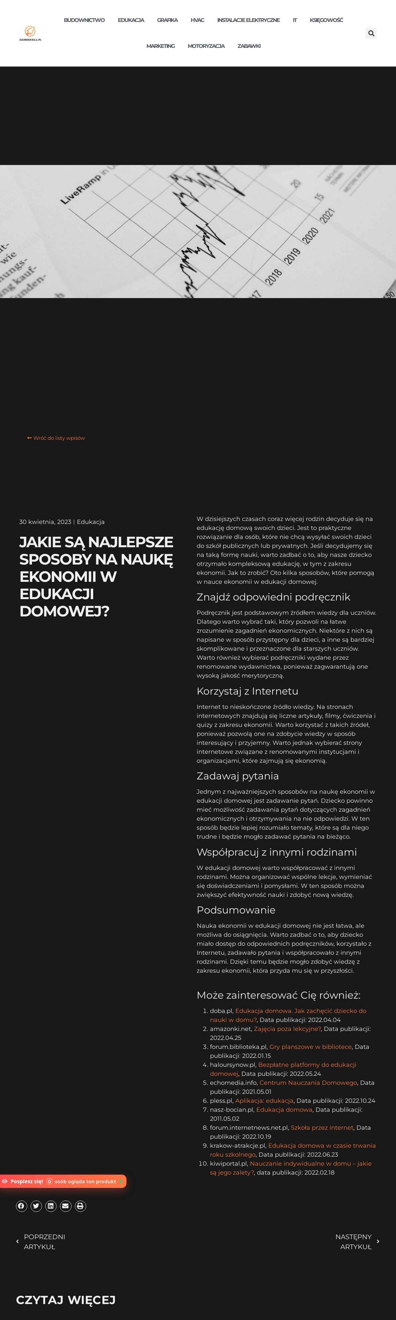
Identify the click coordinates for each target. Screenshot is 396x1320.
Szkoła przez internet (322, 1127)
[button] (371, 33)
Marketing (160, 46)
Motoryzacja (206, 46)
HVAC (197, 20)
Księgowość (326, 20)
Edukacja (131, 20)
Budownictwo (84, 20)
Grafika (167, 20)
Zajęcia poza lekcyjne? (287, 1029)
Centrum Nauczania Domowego (308, 1082)
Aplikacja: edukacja (264, 1100)
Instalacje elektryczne (248, 20)
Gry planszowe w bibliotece (311, 1047)
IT (295, 20)
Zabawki (249, 46)
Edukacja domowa (284, 1109)
